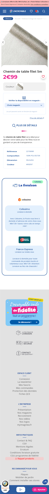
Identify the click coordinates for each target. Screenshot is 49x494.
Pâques (24, 474)
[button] (45, 482)
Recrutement (24, 415)
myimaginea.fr (24, 424)
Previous (3, 40)
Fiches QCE (24, 394)
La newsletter (24, 381)
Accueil (17, 19)
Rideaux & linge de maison (32, 19)
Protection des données (24, 390)
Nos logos (24, 421)
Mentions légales (24, 446)
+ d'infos (37, 182)
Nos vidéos (24, 418)
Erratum (24, 449)
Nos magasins (24, 412)
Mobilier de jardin (25, 477)
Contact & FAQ (24, 440)
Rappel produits (24, 458)
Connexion (24, 379)
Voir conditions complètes (39, 4)
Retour (8, 18)
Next (46, 40)
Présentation (24, 409)
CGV (24, 443)
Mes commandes (24, 388)
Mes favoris (24, 385)
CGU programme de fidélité (24, 455)
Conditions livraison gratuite (24, 452)
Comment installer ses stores (24, 480)
